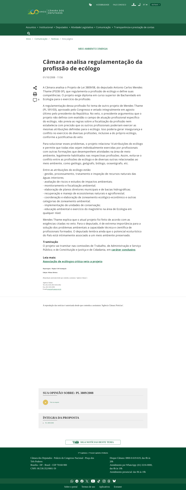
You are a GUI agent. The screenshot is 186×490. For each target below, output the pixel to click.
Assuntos (31, 27)
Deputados (62, 27)
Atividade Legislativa (82, 27)
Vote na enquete (54, 402)
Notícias (55, 38)
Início (28, 38)
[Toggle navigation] (28, 33)
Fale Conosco (119, 4)
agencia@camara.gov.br (54, 289)
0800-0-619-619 (133, 458)
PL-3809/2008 (49, 423)
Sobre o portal (70, 487)
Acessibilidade (102, 4)
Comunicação (103, 27)
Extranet (118, 487)
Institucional (46, 27)
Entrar (155, 4)
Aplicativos (104, 487)
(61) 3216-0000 (144, 465)
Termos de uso (88, 487)
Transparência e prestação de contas (134, 27)
